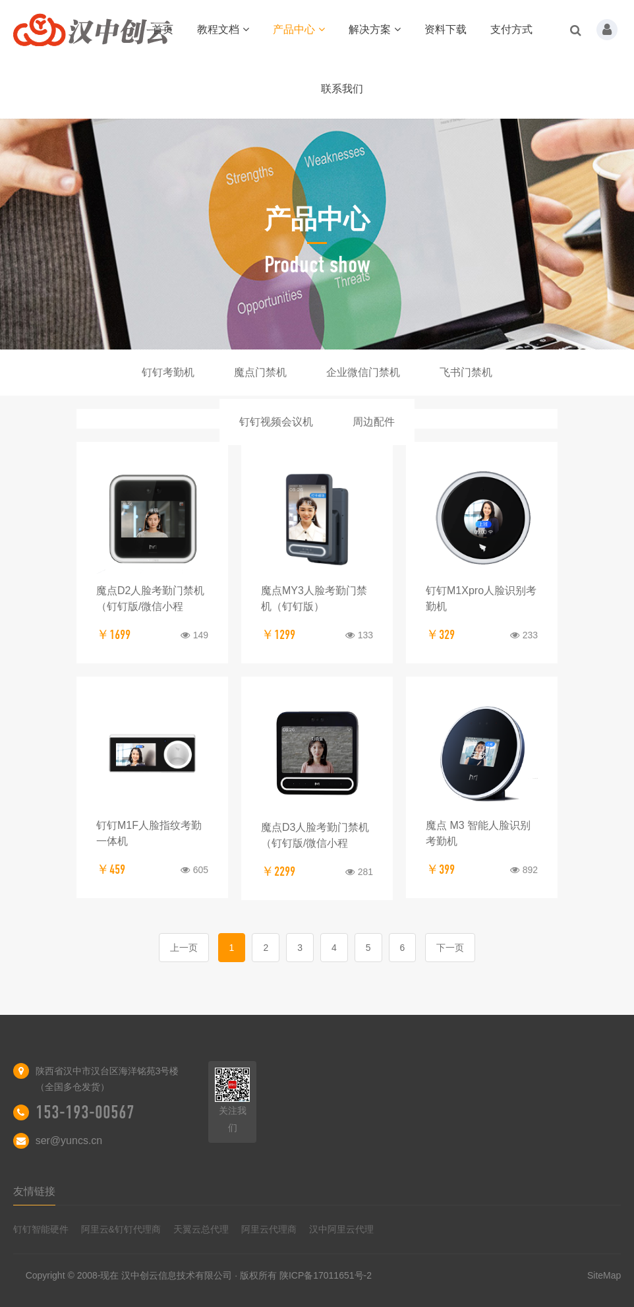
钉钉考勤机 (168, 372)
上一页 (184, 947)
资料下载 (445, 29)
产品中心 (299, 29)
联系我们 (342, 88)
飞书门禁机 (466, 372)
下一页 (450, 947)
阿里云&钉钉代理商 (121, 1229)
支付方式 (511, 29)
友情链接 (34, 1191)
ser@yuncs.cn (69, 1140)
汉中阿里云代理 (341, 1229)
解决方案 (375, 29)
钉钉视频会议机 (276, 421)
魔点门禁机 (260, 372)
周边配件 (374, 421)
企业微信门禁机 (363, 372)
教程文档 (223, 29)
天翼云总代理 (201, 1229)
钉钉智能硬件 (41, 1229)
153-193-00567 (85, 1112)
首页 (162, 29)
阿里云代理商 (269, 1229)
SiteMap (604, 1275)
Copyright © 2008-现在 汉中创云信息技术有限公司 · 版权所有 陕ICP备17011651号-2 (199, 1275)
